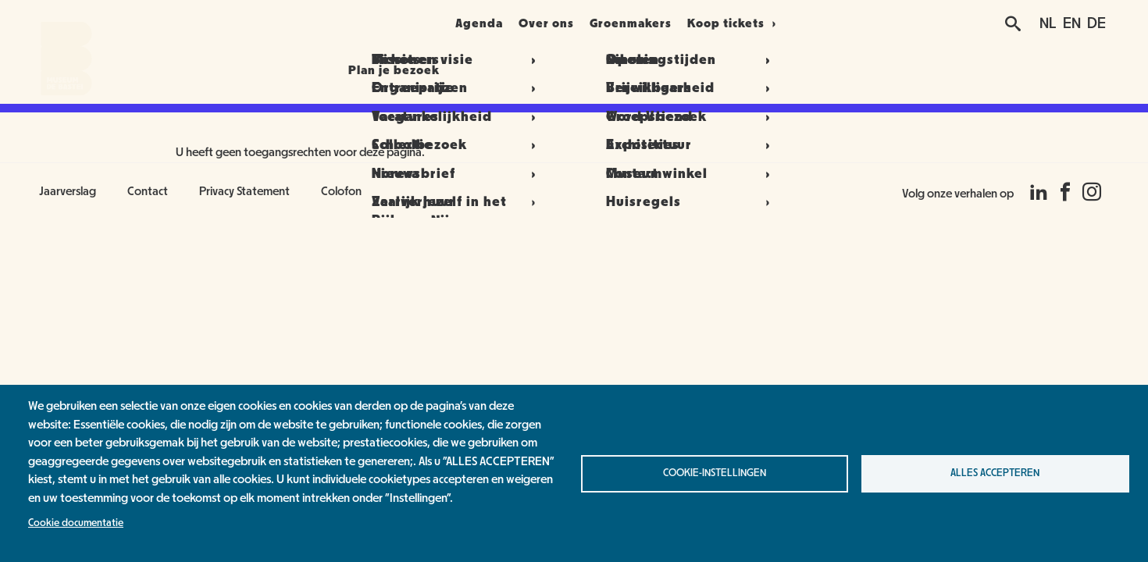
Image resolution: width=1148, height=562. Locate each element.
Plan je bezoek (364, 23)
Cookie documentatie (75, 523)
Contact (147, 191)
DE (1096, 23)
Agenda (469, 23)
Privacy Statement (244, 191)
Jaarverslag (67, 191)
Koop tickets (766, 23)
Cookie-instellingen (714, 473)
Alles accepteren (994, 473)
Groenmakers (658, 23)
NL (1048, 23)
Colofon (341, 191)
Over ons (555, 23)
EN (1072, 23)
